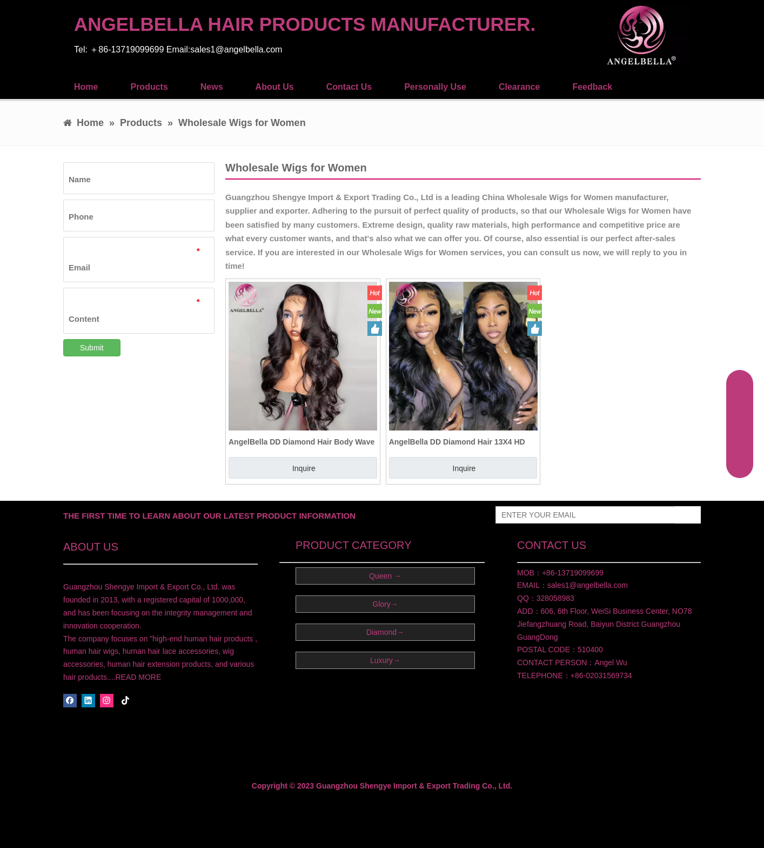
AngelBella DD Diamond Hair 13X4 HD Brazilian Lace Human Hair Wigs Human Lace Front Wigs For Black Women (460, 442)
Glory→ (385, 604)
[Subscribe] (688, 515)
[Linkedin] (88, 700)
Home (86, 86)
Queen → (385, 576)
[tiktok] (125, 700)
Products (148, 86)
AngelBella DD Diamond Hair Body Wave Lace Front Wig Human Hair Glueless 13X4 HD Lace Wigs (301, 442)
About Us (275, 86)
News (211, 86)
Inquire (304, 468)
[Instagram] (106, 700)
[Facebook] (70, 700)
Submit (92, 347)
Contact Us (349, 86)
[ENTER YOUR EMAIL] (583, 515)
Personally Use (435, 86)
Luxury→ (385, 660)
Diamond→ (385, 632)
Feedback (592, 86)
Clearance (519, 86)
